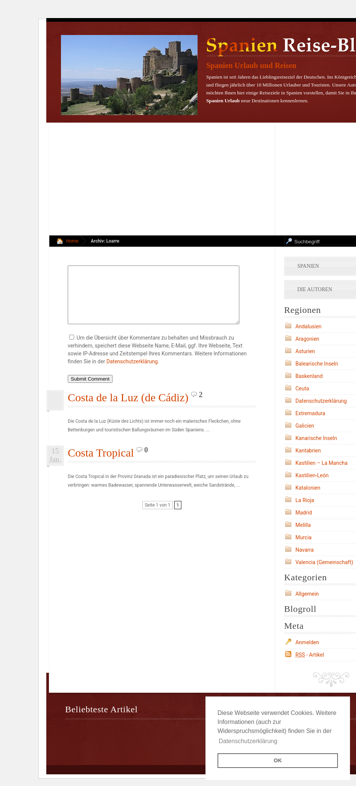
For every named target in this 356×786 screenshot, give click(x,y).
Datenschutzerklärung (132, 373)
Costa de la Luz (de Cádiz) (128, 408)
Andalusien (308, 326)
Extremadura (310, 413)
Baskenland (309, 376)
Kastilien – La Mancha (321, 463)
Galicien (304, 426)
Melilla (303, 525)
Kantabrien (308, 451)
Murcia (303, 537)
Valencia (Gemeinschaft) (324, 562)
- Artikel (309, 655)
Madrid (303, 513)
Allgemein (307, 594)
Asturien (305, 351)
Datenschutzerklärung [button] (248, 741)
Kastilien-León (312, 475)
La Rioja (304, 500)
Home (72, 241)
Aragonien (307, 339)
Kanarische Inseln (316, 438)
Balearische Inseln (316, 364)
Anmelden (307, 642)
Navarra (304, 550)
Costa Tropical (101, 464)
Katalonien (307, 488)
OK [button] (278, 760)
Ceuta (302, 388)
